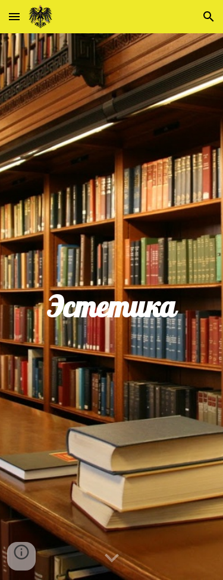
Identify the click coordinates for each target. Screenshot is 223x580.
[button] (14, 16)
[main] (111, 307)
